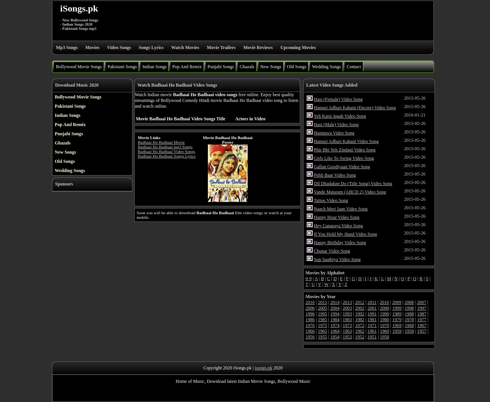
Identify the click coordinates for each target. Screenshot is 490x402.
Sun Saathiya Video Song (337, 259)
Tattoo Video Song (331, 200)
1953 (347, 337)
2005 (322, 308)
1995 (322, 314)
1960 (384, 331)
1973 (347, 325)
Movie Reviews (258, 47)
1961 (372, 331)
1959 (397, 331)
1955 (322, 337)
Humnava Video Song (334, 133)
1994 (335, 314)
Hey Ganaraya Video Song (338, 225)
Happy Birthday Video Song (340, 242)
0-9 (308, 278)
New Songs (270, 66)
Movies (92, 47)
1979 (397, 319)
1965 (322, 331)
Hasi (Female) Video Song (338, 99)
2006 (310, 308)
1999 (397, 308)
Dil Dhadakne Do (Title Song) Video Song (353, 183)
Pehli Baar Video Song (335, 175)
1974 (335, 325)
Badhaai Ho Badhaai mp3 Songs (165, 146)
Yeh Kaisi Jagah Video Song (340, 116)
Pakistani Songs (122, 66)
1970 (384, 325)
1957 (421, 331)
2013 (347, 302)
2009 (396, 302)
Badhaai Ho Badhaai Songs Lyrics (167, 156)
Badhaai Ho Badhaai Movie (161, 142)
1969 (397, 325)
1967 (421, 325)
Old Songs (296, 66)
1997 (421, 308)
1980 (384, 319)
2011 (372, 302)
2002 (359, 308)
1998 (409, 308)
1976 (310, 325)
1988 (409, 314)
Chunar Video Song (332, 251)
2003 (347, 308)
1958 (409, 331)
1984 (335, 319)
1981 (372, 319)
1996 (310, 314)
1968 (409, 325)
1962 (359, 331)
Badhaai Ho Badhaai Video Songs (166, 151)
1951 (372, 337)
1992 (359, 314)
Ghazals (247, 66)
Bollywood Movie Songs (79, 66)
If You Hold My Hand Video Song (345, 234)
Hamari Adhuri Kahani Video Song (346, 141)
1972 (359, 325)
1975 (322, 325)
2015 (322, 302)
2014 (335, 302)
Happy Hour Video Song (336, 217)
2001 (372, 308)
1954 (335, 337)
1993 (347, 314)
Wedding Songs (326, 66)
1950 (384, 337)
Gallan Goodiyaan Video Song (342, 166)
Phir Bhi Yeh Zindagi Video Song (345, 150)
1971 (372, 325)
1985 (322, 319)
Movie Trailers (221, 47)
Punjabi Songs (220, 66)
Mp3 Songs (67, 47)
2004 (335, 308)
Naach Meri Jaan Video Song (341, 209)
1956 (310, 337)
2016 (310, 302)
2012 (359, 302)
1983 (347, 319)
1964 (335, 331)
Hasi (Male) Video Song (336, 124)
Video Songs (119, 47)
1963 (347, 331)
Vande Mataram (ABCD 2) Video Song (350, 192)
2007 (421, 302)
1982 (359, 319)
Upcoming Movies (297, 47)
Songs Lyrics (151, 47)
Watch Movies (185, 47)
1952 (359, 337)
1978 (409, 319)
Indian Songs (154, 66)
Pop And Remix (187, 66)
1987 (421, 314)
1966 (310, 331)
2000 (384, 308)
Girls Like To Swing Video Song (344, 158)
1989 (397, 314)
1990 (384, 314)
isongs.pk (264, 368)
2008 (409, 302)
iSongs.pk (79, 8)
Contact (353, 66)
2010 (384, 302)
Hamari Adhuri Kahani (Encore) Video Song (355, 107)
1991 (372, 314)
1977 (421, 319)
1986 (310, 319)
